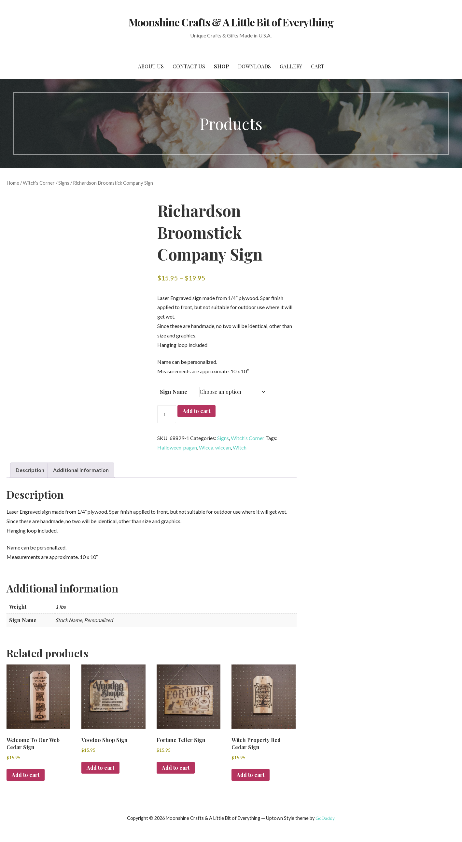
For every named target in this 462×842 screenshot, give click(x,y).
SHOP (221, 66)
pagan (190, 447)
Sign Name (173, 391)
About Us (151, 66)
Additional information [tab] (81, 470)
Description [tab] (30, 470)
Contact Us (189, 66)
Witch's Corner (39, 183)
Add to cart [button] (25, 774)
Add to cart (196, 410)
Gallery (291, 66)
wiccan (223, 447)
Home (13, 183)
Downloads (254, 66)
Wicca (206, 447)
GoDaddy (325, 818)
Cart (317, 66)
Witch (239, 447)
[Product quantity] (166, 414)
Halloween (169, 447)
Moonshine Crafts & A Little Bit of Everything (231, 22)
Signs (63, 183)
